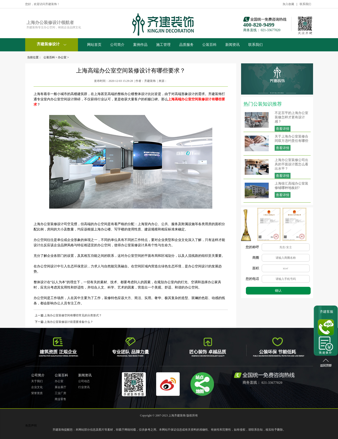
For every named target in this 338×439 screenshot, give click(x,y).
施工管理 (163, 45)
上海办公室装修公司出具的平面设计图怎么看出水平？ (291, 164)
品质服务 (186, 45)
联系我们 (305, 4)
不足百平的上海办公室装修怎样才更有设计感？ (291, 117)
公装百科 (209, 45)
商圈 (255, 257)
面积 (255, 268)
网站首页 (94, 45)
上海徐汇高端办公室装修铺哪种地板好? (291, 186)
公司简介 (117, 45)
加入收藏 (288, 4)
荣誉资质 (37, 393)
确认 (278, 290)
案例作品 (140, 45)
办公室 (62, 57)
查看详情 (282, 129)
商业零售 (60, 399)
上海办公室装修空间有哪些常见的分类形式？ (73, 315)
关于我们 (37, 381)
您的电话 (252, 279)
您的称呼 (252, 247)
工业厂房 (60, 393)
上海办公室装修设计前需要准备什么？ (68, 322)
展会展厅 (60, 387)
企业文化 (37, 387)
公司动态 (84, 381)
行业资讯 (84, 387)
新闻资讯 (232, 45)
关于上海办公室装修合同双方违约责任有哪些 (291, 139)
